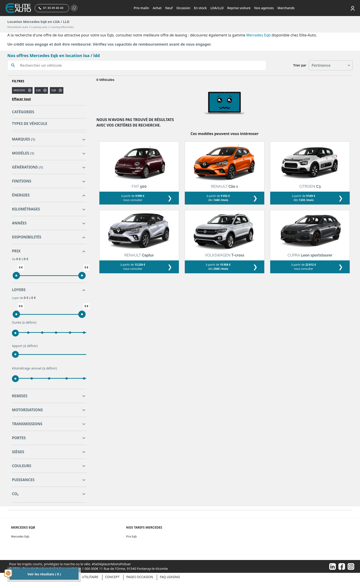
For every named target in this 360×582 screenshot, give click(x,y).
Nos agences (264, 8)
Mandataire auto (17, 27)
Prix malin (141, 8)
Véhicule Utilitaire (82, 577)
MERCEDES (19, 90)
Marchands (285, 8)
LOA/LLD (217, 8)
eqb (38, 90)
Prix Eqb (131, 536)
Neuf (169, 8)
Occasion (183, 8)
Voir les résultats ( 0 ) (44, 574)
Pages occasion (139, 577)
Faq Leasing (170, 577)
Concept (112, 577)
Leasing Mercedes (62, 27)
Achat (157, 8)
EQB (53, 90)
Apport (25, 346)
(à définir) (29, 322)
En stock (200, 8)
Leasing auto (39, 27)
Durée (24, 322)
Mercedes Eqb (258, 35)
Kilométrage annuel (34, 368)
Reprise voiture (238, 8)
